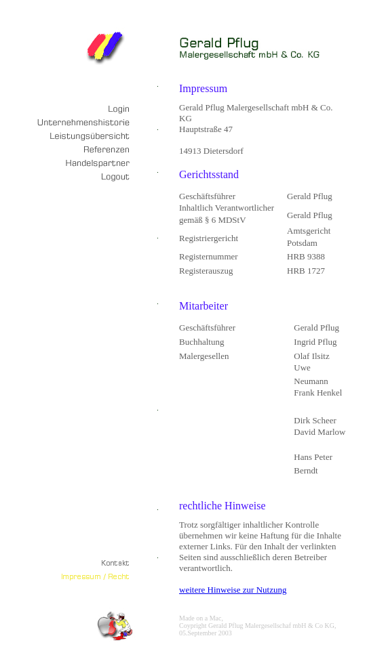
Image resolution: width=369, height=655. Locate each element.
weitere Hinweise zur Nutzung (232, 590)
